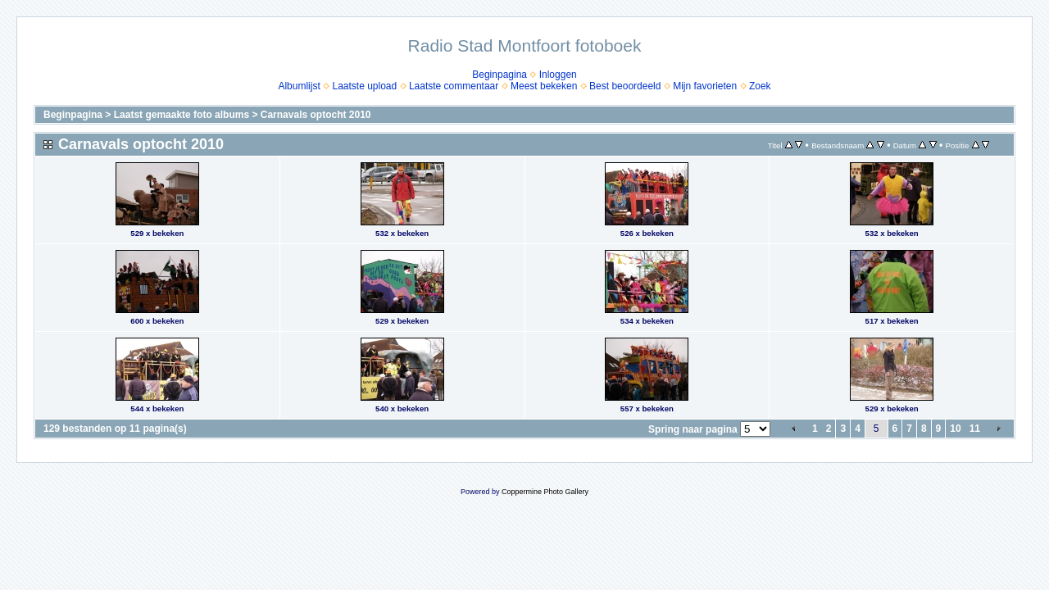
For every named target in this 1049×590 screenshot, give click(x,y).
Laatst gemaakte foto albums (181, 114)
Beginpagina (499, 74)
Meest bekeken (544, 86)
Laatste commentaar (453, 86)
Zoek (760, 86)
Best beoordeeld (625, 86)
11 (975, 428)
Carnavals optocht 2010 (316, 114)
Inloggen (558, 74)
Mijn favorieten (705, 86)
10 (955, 428)
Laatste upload (364, 86)
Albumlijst (299, 86)
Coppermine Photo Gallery (545, 492)
